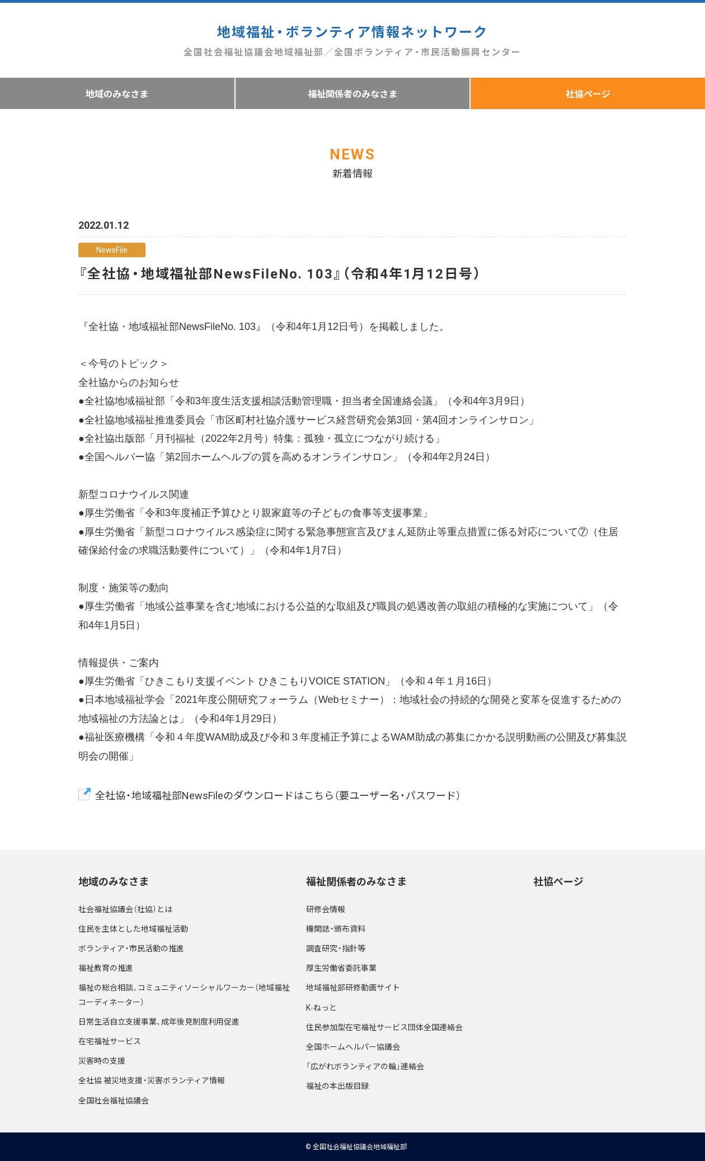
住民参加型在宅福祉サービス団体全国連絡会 (384, 1026)
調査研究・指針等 (335, 948)
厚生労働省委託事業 (341, 967)
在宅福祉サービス (109, 1040)
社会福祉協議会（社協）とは (125, 908)
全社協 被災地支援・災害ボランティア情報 (151, 1080)
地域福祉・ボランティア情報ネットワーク (352, 40)
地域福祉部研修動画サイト (353, 987)
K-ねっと (321, 1007)
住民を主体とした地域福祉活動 (133, 928)
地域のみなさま (117, 93)
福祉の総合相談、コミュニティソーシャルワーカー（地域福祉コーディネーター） (184, 994)
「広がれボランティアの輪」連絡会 (365, 1066)
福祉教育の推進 (105, 967)
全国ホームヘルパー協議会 (353, 1046)
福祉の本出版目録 (337, 1085)
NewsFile (112, 249)
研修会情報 (325, 908)
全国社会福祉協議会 (113, 1100)
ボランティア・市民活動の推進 (131, 948)
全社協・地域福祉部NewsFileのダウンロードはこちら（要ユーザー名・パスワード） (278, 795)
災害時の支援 (101, 1060)
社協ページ (558, 881)
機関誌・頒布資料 (335, 928)
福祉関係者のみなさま (352, 93)
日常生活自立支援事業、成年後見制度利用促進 (158, 1021)
